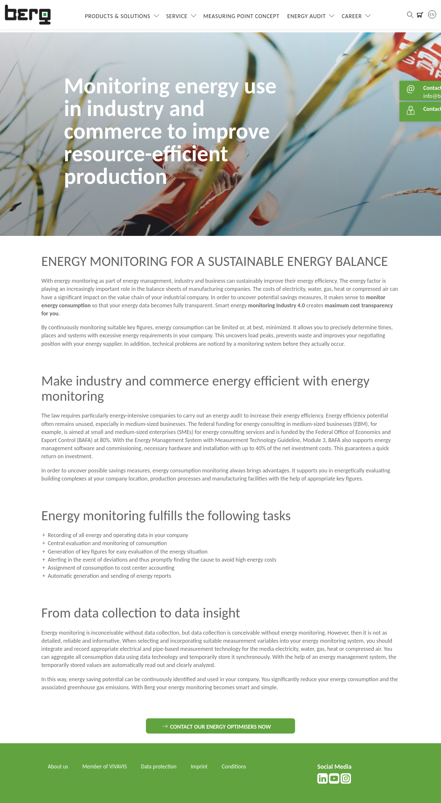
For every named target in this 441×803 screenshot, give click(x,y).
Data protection (162, 766)
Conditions (239, 766)
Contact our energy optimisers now (220, 726)
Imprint (203, 766)
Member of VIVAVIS (106, 766)
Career (350, 17)
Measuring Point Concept (240, 17)
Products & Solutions (116, 17)
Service (175, 17)
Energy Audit (305, 17)
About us (58, 766)
